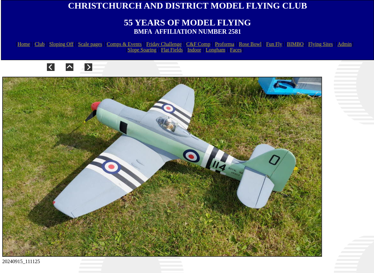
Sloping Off (61, 44)
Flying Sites (320, 44)
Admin (345, 44)
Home (24, 44)
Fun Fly (274, 44)
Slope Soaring (142, 49)
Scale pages (90, 44)
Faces (236, 49)
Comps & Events (124, 44)
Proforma (224, 44)
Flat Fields (172, 49)
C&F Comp (198, 44)
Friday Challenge (164, 44)
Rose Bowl (250, 44)
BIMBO (295, 44)
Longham (215, 49)
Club (40, 44)
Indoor (194, 49)
